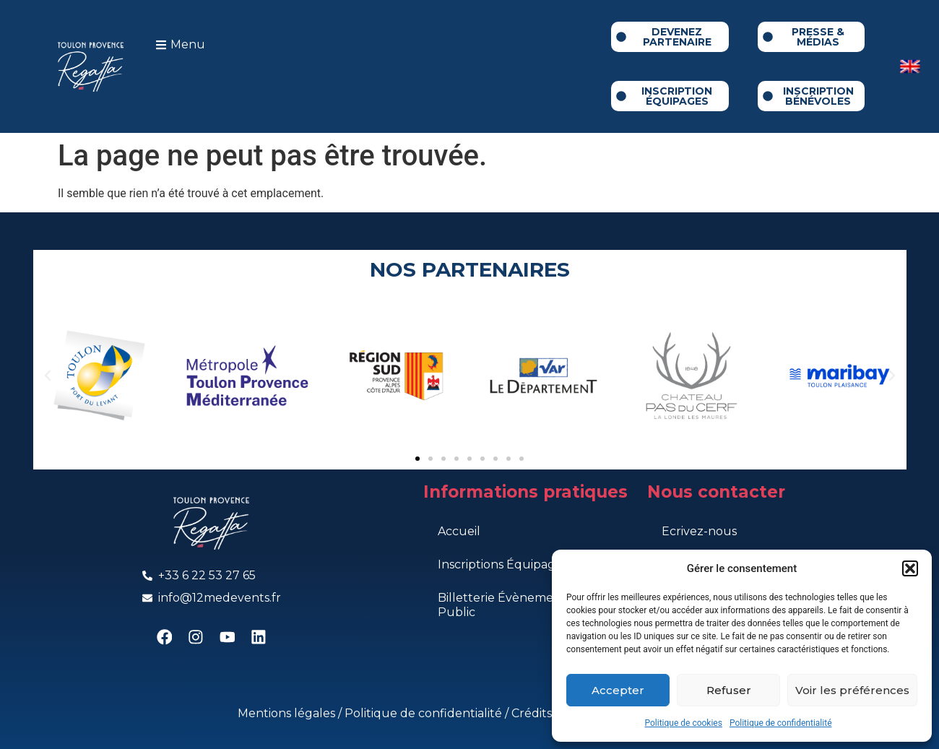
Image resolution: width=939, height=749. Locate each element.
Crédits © (539, 713)
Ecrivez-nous (699, 531)
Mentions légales (288, 713)
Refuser (728, 690)
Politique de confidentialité (781, 723)
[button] (910, 568)
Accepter (618, 690)
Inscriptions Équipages (503, 564)
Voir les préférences (852, 690)
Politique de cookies (683, 723)
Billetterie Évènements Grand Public (524, 605)
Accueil (459, 531)
